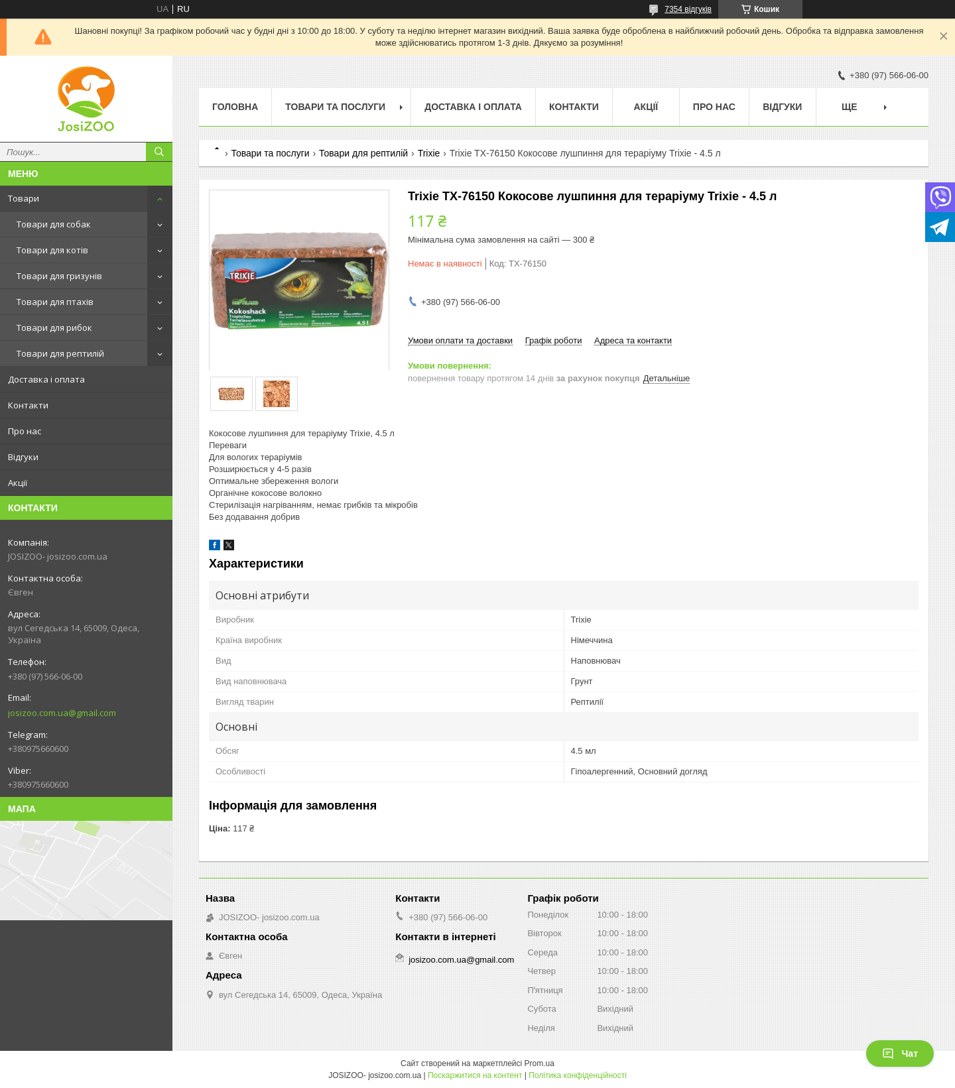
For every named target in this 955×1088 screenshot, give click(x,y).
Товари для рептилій (60, 353)
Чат (900, 1053)
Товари (23, 198)
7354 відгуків (688, 9)
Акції (17, 483)
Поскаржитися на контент (475, 1075)
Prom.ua (539, 1063)
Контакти (28, 405)
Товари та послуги (335, 106)
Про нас (24, 431)
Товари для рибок (54, 327)
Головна (235, 106)
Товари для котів (52, 250)
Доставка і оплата (46, 379)
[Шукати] (159, 152)
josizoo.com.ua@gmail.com (62, 713)
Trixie (429, 153)
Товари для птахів (55, 302)
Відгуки (23, 457)
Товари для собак (54, 224)
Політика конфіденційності (578, 1075)
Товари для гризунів (59, 276)
